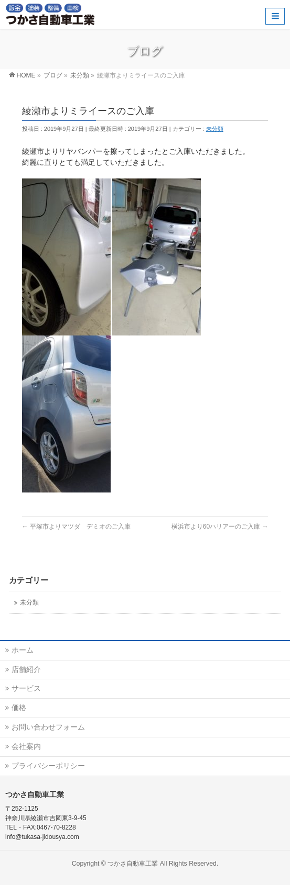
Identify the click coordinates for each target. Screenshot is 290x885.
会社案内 (26, 746)
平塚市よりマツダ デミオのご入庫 (76, 526)
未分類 (214, 129)
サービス (26, 688)
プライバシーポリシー (48, 765)
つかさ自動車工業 (133, 863)
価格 (19, 707)
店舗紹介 (26, 669)
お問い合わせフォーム (48, 727)
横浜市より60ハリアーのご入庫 (219, 526)
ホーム (23, 650)
